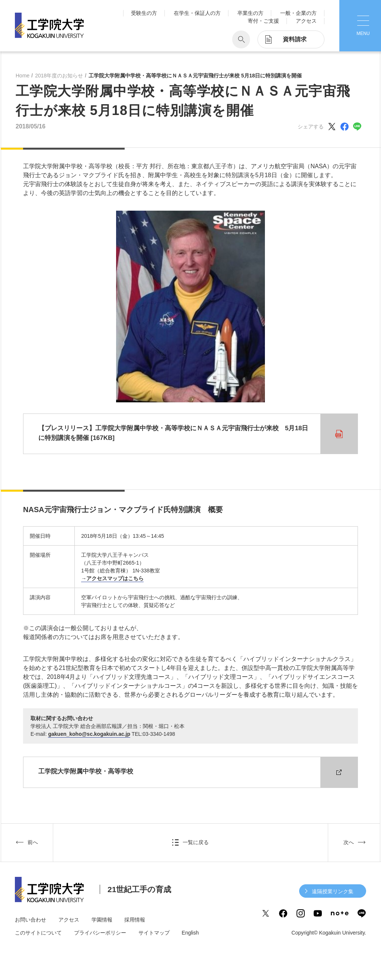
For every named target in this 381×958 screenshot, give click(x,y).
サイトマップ (154, 933)
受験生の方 (144, 13)
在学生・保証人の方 (197, 13)
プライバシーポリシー (100, 933)
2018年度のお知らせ (59, 76)
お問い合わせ (30, 920)
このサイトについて (38, 933)
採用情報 (134, 920)
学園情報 (102, 920)
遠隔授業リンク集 (332, 891)
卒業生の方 (250, 13)
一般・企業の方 (298, 13)
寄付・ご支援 (263, 21)
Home (22, 76)
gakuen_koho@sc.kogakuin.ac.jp (89, 734)
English (190, 933)
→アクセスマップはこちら (112, 578)
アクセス (306, 21)
